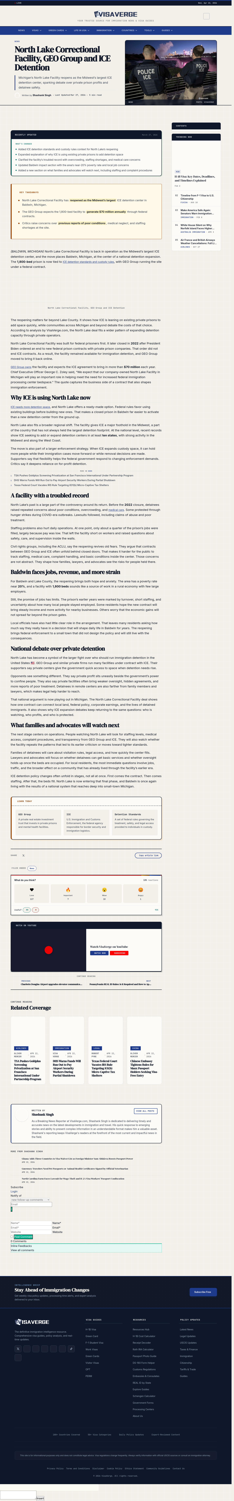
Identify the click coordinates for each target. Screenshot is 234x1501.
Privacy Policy (55, 1468)
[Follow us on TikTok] (71, 1348)
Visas (36, 30)
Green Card (92, 1336)
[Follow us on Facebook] (35, 1348)
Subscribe (119, 953)
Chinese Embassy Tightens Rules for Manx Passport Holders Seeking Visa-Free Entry (144, 1068)
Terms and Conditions (78, 1468)
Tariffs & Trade (188, 1369)
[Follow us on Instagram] (53, 1348)
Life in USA (81, 30)
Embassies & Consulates (146, 1376)
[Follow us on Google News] (18, 1357)
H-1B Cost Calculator (144, 1336)
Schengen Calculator (144, 1396)
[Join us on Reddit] (62, 1348)
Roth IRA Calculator (143, 1349)
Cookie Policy (114, 1468)
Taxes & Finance (189, 1349)
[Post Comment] (23, 1236)
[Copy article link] (148, 855)
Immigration (105, 30)
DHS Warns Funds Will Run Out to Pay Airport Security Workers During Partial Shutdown (67, 1068)
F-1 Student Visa (94, 1342)
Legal (97, 1048)
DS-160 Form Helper (144, 1362)
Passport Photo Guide (144, 1356)
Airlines (21, 1048)
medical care (117, 510)
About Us (138, 1416)
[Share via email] (50, 855)
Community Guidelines (158, 1468)
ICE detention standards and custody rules (93, 261)
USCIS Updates (188, 1342)
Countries (129, 30)
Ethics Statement (134, 1468)
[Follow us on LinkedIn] (26, 1348)
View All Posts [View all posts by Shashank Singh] (145, 1111)
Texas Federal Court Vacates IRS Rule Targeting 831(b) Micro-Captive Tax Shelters (104, 1068)
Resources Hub (141, 1329)
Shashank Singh (42, 95)
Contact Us (179, 1468)
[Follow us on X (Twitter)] (18, 1348)
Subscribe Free (202, 1292)
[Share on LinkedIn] (30, 855)
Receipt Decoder (142, 1342)
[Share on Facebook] (36, 855)
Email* (56, 1227)
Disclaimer (98, 1468)
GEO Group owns (23, 367)
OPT (88, 1369)
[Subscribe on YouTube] (44, 1348)
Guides (167, 30)
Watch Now (100, 953)
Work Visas (92, 1349)
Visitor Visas (92, 1362)
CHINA (135, 1048)
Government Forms (143, 1402)
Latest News (186, 1329)
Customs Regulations (144, 1369)
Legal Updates (188, 1336)
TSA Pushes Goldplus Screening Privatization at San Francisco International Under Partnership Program (27, 1070)
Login (14, 1191)
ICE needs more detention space (34, 407)
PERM (89, 1376)
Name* (57, 1223)
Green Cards (58, 30)
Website (58, 1232)
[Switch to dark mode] (214, 16)
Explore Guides (141, 1389)
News (21, 30)
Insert (40, 1498)
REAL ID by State (142, 1382)
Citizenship (186, 1362)
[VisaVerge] (116, 14)
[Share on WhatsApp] (43, 855)
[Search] (205, 16)
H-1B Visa (91, 1329)
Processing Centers (143, 1409)
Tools (149, 30)
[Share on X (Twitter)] (23, 855)
